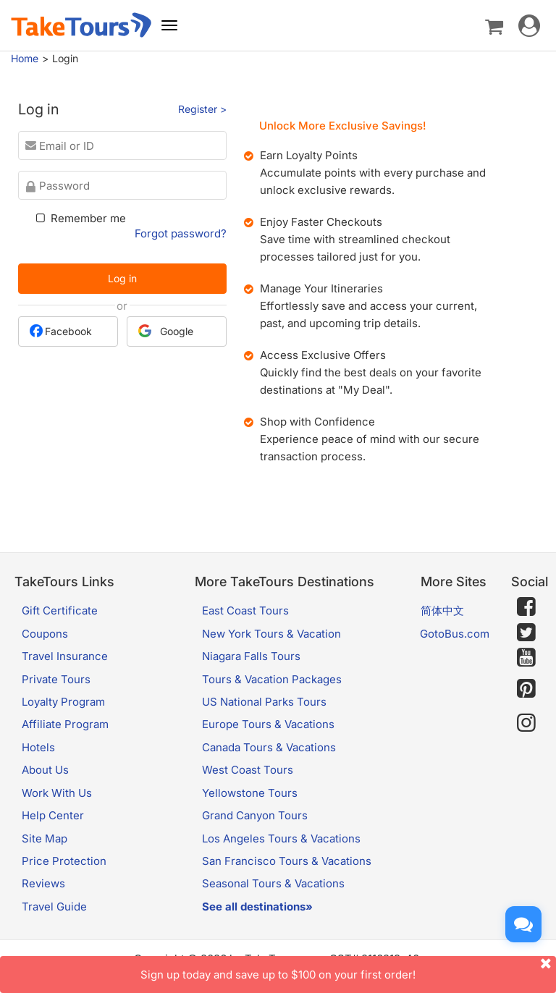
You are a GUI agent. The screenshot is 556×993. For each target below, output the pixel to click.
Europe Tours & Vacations (268, 724)
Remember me (79, 218)
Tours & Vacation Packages (272, 679)
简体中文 (442, 610)
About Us (45, 770)
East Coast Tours (245, 610)
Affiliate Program (65, 724)
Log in (122, 278)
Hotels (38, 747)
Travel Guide (54, 906)
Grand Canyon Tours (255, 815)
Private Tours (56, 679)
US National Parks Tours (264, 702)
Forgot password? (181, 233)
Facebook (61, 330)
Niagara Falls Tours (251, 656)
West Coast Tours (247, 770)
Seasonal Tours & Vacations (273, 883)
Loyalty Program (63, 702)
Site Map (44, 838)
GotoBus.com (454, 634)
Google (165, 330)
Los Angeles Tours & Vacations (281, 838)
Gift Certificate (60, 610)
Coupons (45, 634)
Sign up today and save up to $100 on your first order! (348, 968)
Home (24, 58)
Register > (202, 109)
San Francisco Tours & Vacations (286, 861)
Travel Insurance (65, 656)
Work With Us (57, 793)
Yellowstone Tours (250, 793)
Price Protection (64, 861)
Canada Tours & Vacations (269, 747)
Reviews (43, 883)
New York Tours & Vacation (271, 634)
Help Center (53, 815)
